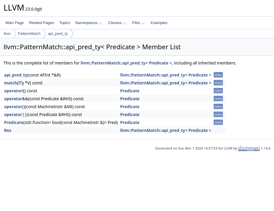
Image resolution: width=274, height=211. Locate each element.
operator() (14, 106)
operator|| (15, 114)
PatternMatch (29, 33)
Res (7, 130)
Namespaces (88, 23)
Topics (64, 23)
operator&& (16, 98)
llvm (7, 33)
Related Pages (41, 23)
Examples (159, 23)
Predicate (130, 90)
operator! (13, 90)
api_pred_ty (58, 33)
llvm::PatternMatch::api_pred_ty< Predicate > (126, 63)
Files (138, 23)
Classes (117, 23)
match (10, 83)
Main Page (15, 23)
